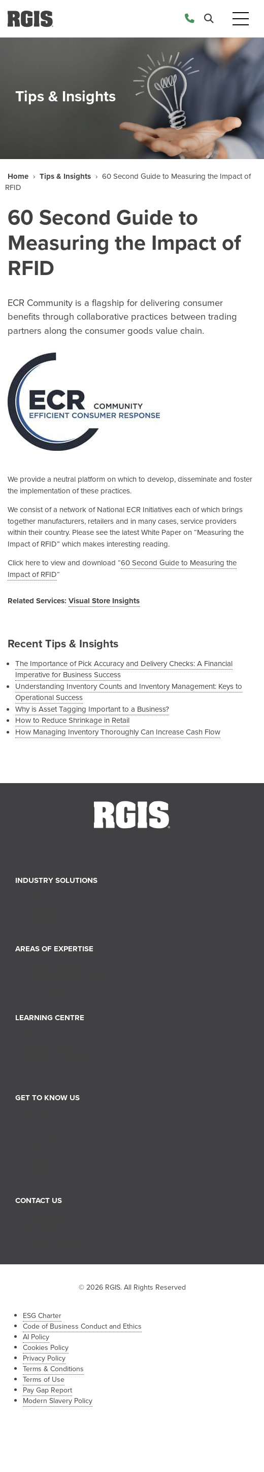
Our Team (39, 1126)
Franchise (38, 1172)
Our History (41, 1138)
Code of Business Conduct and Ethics (82, 1326)
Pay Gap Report (47, 1390)
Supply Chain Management (67, 978)
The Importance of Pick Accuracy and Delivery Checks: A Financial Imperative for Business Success (124, 669)
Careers (36, 1149)
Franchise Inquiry (51, 1241)
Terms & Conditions (53, 1369)
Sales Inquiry (44, 1218)
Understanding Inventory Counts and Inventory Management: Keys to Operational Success (128, 692)
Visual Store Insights (104, 600)
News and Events (51, 1035)
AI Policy (36, 1337)
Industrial (38, 920)
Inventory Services (53, 966)
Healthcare (40, 909)
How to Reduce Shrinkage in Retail (72, 720)
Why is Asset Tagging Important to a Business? (92, 709)
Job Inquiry (41, 1229)
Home (18, 176)
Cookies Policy (46, 1347)
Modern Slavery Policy (57, 1401)
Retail (32, 898)
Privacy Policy (44, 1358)
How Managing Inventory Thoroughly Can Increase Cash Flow (117, 732)
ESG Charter (42, 1315)
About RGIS (42, 1115)
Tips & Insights (65, 176)
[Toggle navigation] (241, 19)
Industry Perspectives (58, 1058)
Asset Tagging (47, 989)
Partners (36, 1161)
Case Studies (44, 1069)
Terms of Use (43, 1379)
